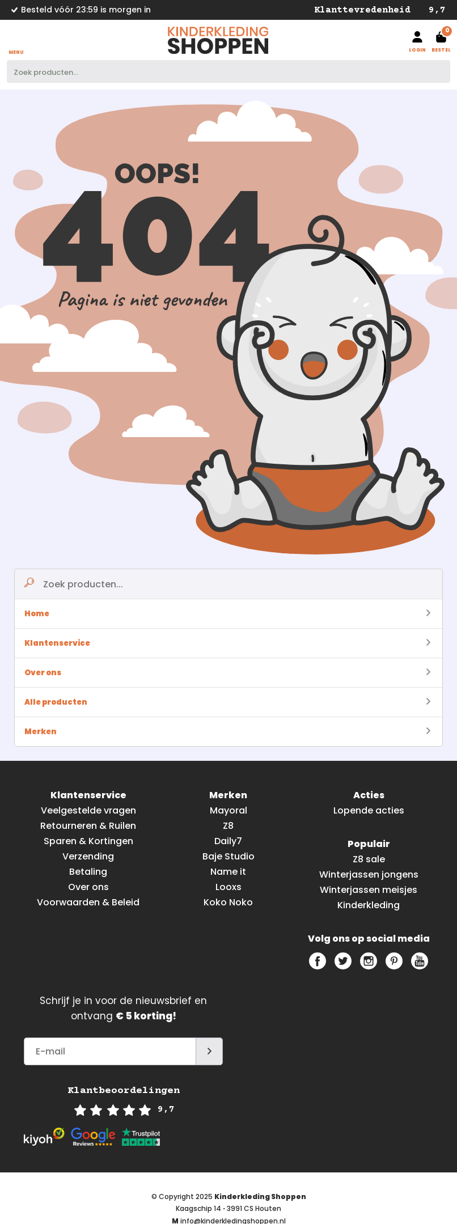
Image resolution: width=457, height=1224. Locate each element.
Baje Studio (228, 856)
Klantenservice (227, 643)
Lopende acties (368, 810)
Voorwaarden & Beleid (88, 902)
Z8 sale (369, 859)
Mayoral (228, 810)
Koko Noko (228, 902)
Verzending (88, 856)
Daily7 (228, 841)
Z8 (228, 825)
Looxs (228, 886)
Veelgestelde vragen (88, 810)
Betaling (88, 871)
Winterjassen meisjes (368, 889)
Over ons (227, 672)
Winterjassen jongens (368, 874)
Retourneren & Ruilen (88, 825)
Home (227, 613)
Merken (227, 731)
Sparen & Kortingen (88, 841)
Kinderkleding (368, 905)
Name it (228, 871)
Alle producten (227, 702)
